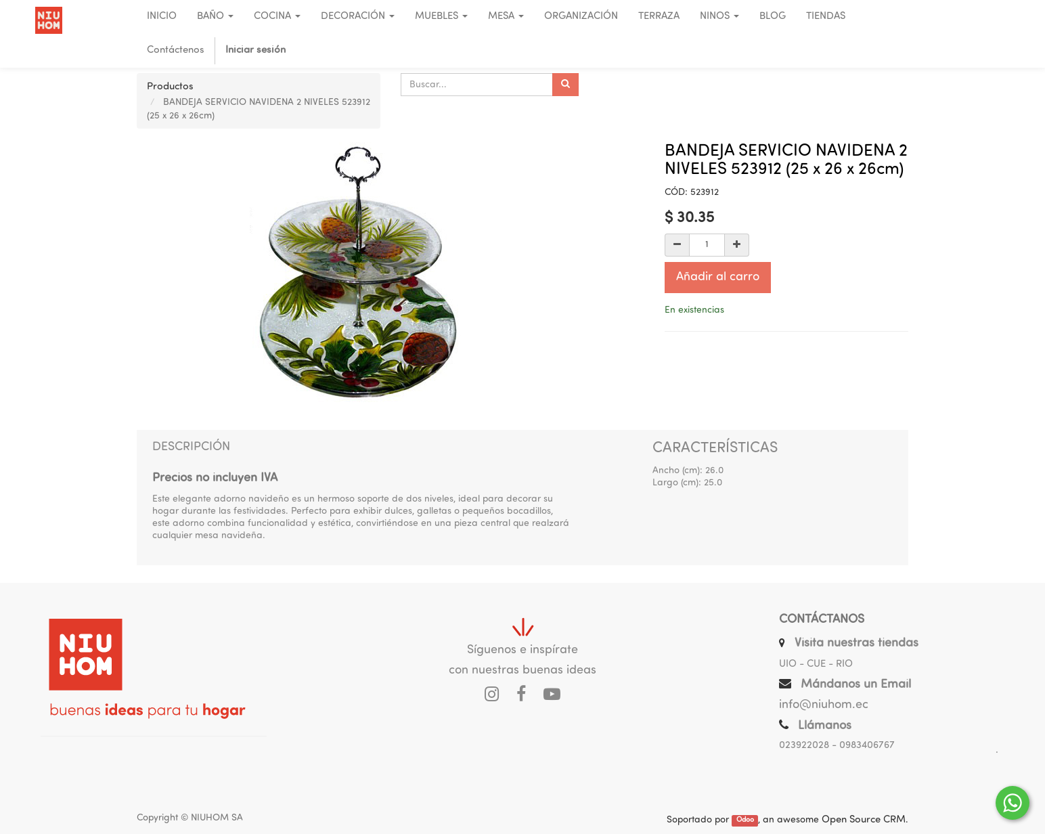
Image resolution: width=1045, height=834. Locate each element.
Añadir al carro (717, 277)
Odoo (745, 821)
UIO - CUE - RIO (816, 664)
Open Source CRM (864, 820)
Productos (170, 87)
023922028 (804, 746)
